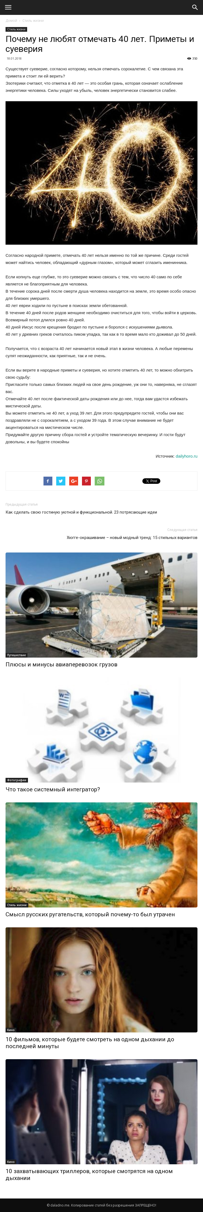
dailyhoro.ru (186, 456)
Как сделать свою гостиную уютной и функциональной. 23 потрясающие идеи (81, 512)
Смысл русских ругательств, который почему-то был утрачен (90, 914)
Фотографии (16, 780)
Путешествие (16, 655)
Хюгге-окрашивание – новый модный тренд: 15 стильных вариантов (132, 537)
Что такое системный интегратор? (53, 789)
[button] (195, 7)
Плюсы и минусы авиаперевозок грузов (61, 664)
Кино (11, 1030)
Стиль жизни (33, 20)
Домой (11, 20)
